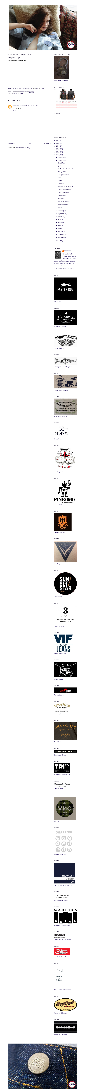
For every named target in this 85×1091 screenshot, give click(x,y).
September (61, 213)
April (60, 228)
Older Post (47, 143)
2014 (58, 146)
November (61, 160)
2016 (58, 140)
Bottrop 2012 (61, 172)
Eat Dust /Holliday (63, 192)
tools (22, 93)
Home (29, 143)
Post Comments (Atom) (23, 148)
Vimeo (42, 88)
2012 (58, 152)
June (59, 222)
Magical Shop (62, 195)
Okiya (59, 177)
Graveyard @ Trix (63, 175)
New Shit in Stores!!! (64, 201)
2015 (58, 143)
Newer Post (11, 143)
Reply (14, 111)
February (61, 234)
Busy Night (61, 198)
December (61, 157)
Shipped (60, 180)
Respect (60, 207)
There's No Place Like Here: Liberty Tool (20, 88)
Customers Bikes (63, 204)
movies (16, 93)
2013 (58, 149)
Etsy (37, 88)
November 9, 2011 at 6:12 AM (28, 106)
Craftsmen (61, 183)
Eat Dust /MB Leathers (64, 189)
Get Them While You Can (65, 186)
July (59, 219)
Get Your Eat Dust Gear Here (66, 169)
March (60, 231)
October (60, 211)
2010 (58, 241)
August (60, 216)
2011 (58, 155)
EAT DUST (67, 250)
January (60, 237)
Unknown (16, 106)
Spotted (60, 166)
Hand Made (61, 163)
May (59, 225)
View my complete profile (64, 268)
